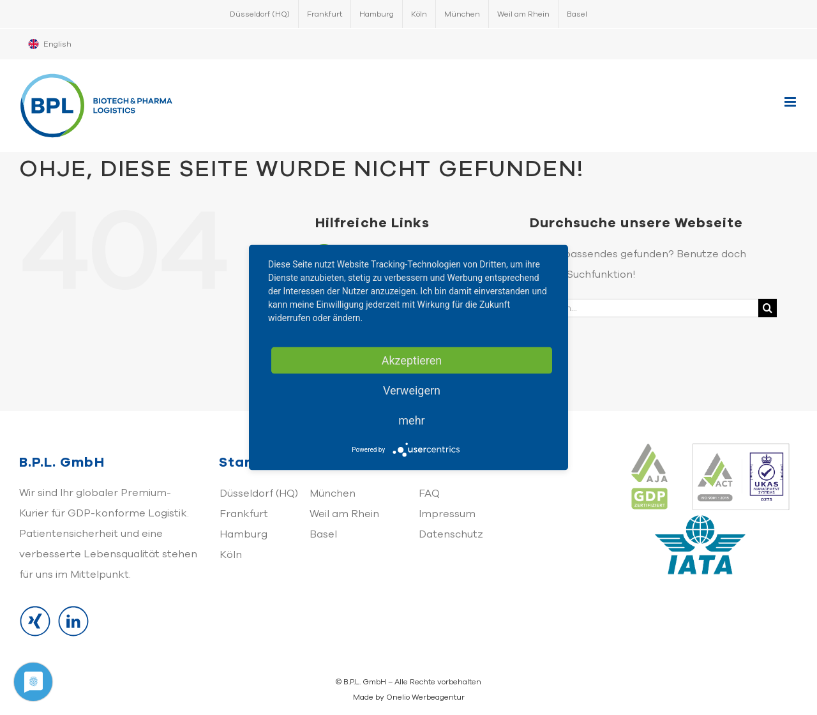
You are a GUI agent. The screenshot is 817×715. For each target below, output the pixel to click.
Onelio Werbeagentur (425, 697)
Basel (323, 534)
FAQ (429, 493)
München (333, 493)
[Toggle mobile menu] (791, 102)
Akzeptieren (412, 360)
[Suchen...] (644, 308)
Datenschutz (451, 534)
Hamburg (243, 534)
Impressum (447, 514)
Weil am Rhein (344, 514)
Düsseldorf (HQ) (259, 493)
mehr (411, 420)
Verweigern (411, 390)
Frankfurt (244, 514)
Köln (231, 555)
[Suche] (767, 308)
